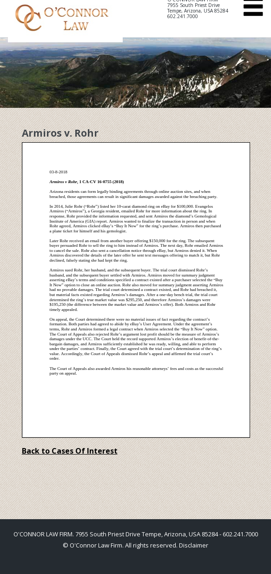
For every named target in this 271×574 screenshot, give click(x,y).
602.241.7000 (182, 16)
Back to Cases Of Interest (70, 451)
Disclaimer (193, 545)
